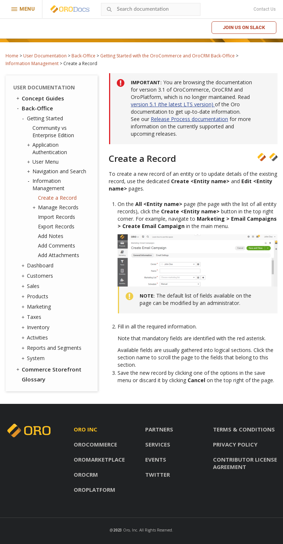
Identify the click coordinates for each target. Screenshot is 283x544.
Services (157, 444)
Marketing (37, 306)
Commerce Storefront (48, 369)
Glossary (33, 379)
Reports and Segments (52, 348)
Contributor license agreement (245, 463)
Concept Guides (39, 98)
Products (35, 296)
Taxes (32, 317)
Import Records (56, 216)
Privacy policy (235, 444)
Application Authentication (48, 148)
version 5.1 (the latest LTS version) (173, 104)
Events (155, 459)
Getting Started (43, 118)
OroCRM (86, 474)
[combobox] (150, 9)
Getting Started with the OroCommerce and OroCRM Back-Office (167, 56)
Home (12, 56)
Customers (38, 276)
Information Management (32, 63)
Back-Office (83, 56)
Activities (35, 337)
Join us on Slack (244, 27)
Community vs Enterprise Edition (53, 131)
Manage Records (56, 207)
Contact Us (265, 9)
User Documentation (45, 56)
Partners (159, 429)
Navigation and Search (57, 171)
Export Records (56, 226)
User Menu (44, 162)
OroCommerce (95, 444)
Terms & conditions (244, 429)
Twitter (157, 474)
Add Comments (56, 245)
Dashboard (38, 265)
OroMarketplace (99, 459)
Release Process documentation (189, 118)
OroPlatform (94, 489)
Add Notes (50, 235)
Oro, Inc (130, 530)
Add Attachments (58, 255)
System (34, 358)
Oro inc (85, 429)
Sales (31, 286)
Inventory (36, 327)
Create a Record (57, 197)
